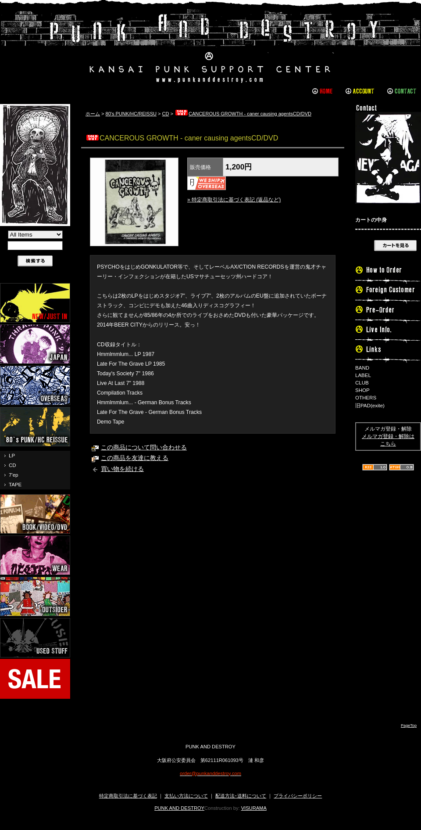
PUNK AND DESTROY (179, 808)
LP (12, 455)
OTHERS (365, 397)
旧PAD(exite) (370, 405)
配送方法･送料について (240, 795)
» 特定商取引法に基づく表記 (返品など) (234, 200)
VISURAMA (254, 808)
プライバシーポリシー (298, 795)
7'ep (13, 475)
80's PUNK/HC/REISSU (131, 113)
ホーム (93, 113)
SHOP (362, 390)
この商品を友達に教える (134, 458)
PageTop (409, 725)
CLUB (362, 382)
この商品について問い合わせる (144, 447)
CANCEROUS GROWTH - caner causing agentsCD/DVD (243, 113)
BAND (362, 367)
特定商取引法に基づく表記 (128, 795)
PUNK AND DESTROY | (210, 46)
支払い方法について (186, 795)
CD (12, 465)
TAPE (15, 484)
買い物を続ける (122, 469)
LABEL (363, 375)
